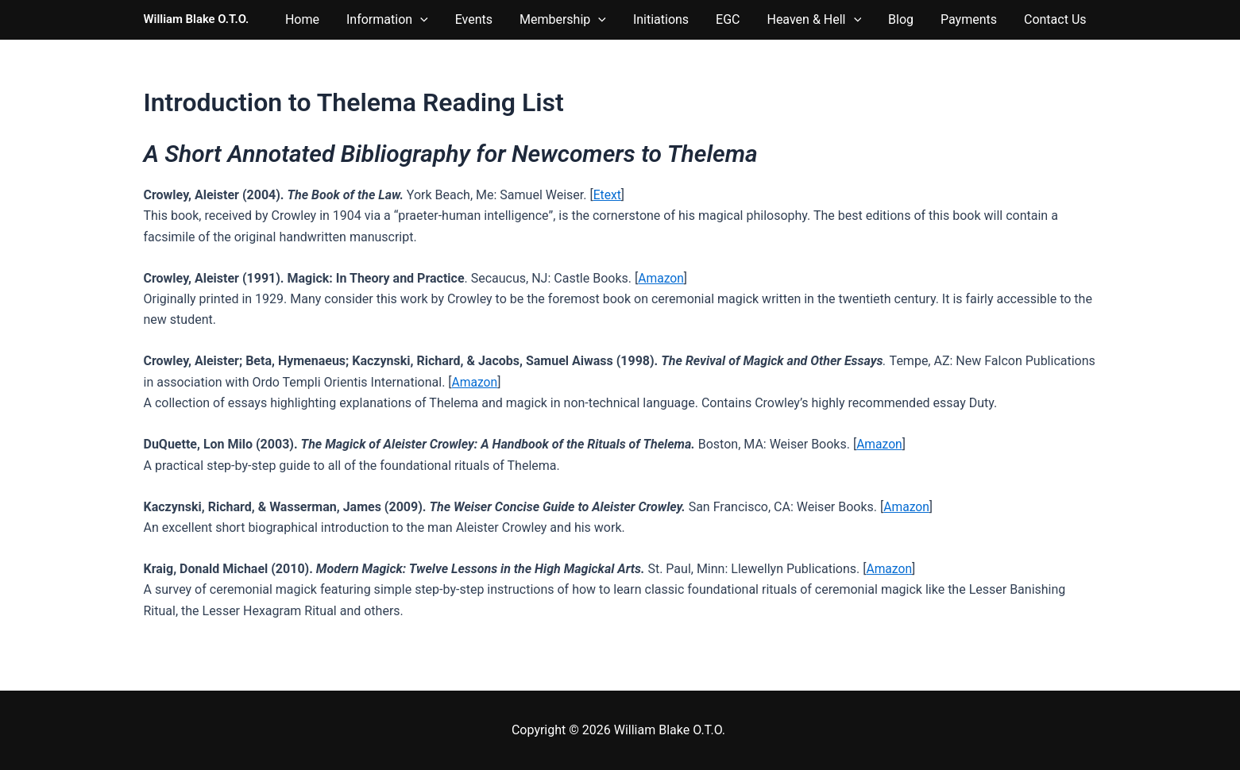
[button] (501, 20)
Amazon (661, 278)
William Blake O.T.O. (196, 19)
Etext (607, 194)
